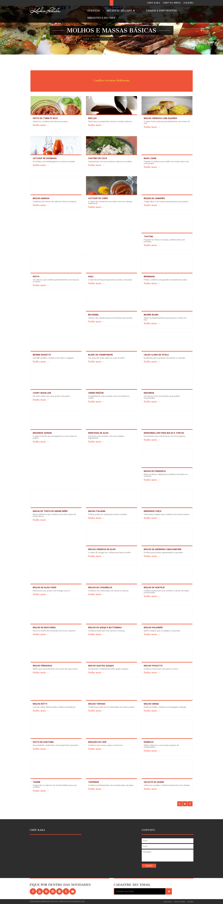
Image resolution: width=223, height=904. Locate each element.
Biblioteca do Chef (101, 17)
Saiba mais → (41, 125)
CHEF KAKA (153, 2)
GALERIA (188, 2)
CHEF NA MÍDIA (172, 2)
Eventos (93, 10)
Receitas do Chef (101, 39)
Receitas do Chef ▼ (122, 11)
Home (86, 39)
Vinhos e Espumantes (161, 10)
